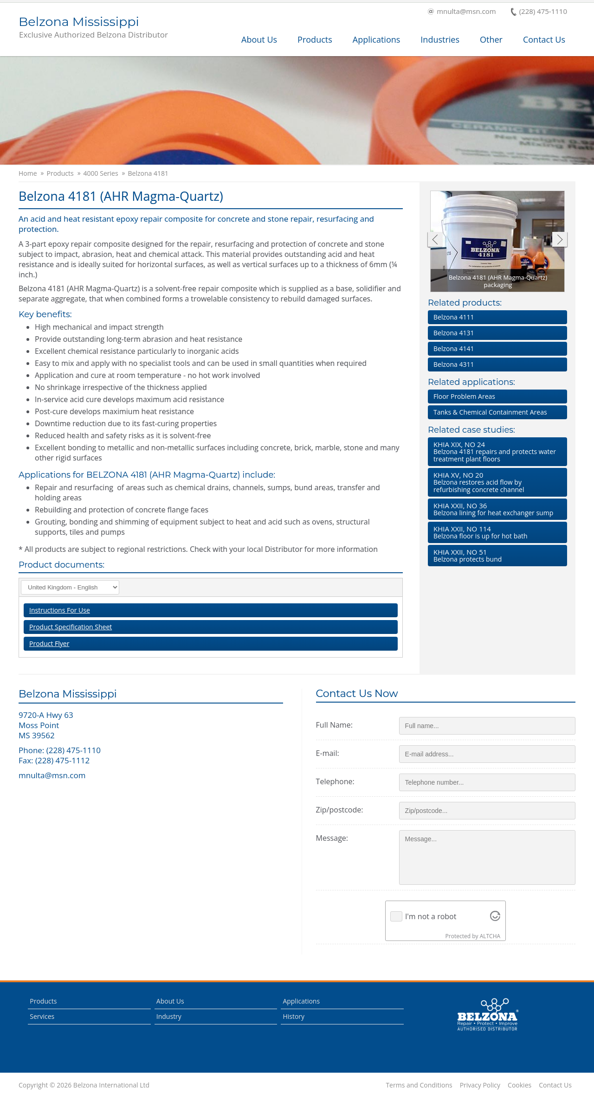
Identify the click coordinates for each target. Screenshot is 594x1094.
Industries (439, 39)
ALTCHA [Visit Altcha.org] (490, 936)
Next (560, 240)
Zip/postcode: (339, 810)
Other (491, 39)
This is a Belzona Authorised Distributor (488, 1014)
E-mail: (327, 753)
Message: (332, 838)
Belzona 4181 (148, 173)
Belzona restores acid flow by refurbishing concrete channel (495, 482)
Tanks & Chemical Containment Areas (490, 412)
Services (42, 1016)
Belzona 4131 (453, 332)
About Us (259, 39)
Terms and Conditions (419, 1085)
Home (28, 173)
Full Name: (334, 725)
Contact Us (544, 39)
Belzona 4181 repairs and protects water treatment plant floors (495, 451)
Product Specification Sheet (70, 626)
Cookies (519, 1085)
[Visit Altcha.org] (495, 916)
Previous (434, 240)
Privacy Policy (480, 1085)
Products (314, 39)
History (293, 1016)
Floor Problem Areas (464, 396)
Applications (376, 39)
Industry (168, 1016)
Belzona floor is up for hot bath (495, 532)
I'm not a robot (431, 916)
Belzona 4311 (453, 364)
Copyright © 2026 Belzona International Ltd (84, 1085)
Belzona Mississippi (93, 28)
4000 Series (101, 173)
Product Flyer (49, 643)
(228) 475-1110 (539, 12)
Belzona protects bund (495, 555)
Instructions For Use (59, 610)
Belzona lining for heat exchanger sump (495, 509)
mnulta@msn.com (462, 12)
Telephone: (335, 781)
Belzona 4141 (453, 348)
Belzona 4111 (453, 317)
